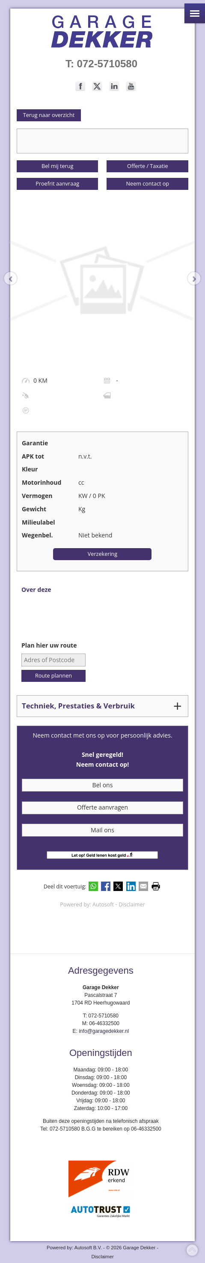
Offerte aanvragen (102, 807)
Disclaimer (132, 904)
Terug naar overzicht (49, 115)
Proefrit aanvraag (57, 183)
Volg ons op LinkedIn (114, 86)
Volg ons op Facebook (80, 86)
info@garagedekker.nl (104, 1031)
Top (192, 1250)
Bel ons (102, 785)
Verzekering (102, 554)
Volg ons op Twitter (97, 86)
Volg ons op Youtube (131, 86)
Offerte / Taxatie (147, 166)
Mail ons (102, 830)
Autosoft (103, 904)
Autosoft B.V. (88, 1247)
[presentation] (15, 278)
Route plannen (53, 675)
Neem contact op (147, 183)
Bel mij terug (57, 166)
